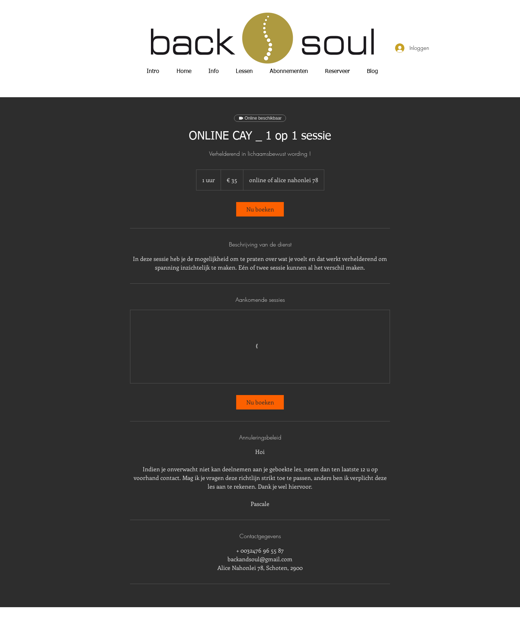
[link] (260, 209)
